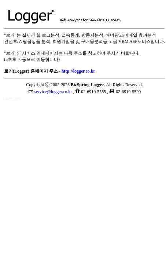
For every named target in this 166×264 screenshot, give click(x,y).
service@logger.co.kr (53, 91)
